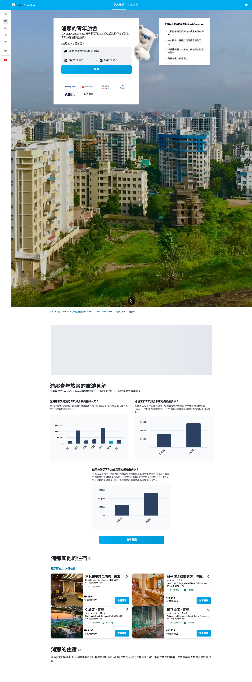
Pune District (101, 312)
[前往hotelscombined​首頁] (24, 4)
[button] (5, 5)
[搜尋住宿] (5, 21)
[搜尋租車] (5, 28)
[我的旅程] (5, 51)
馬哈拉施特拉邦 (79, 312)
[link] (131, 540)
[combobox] (73, 43)
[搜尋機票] (5, 15)
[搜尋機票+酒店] (5, 35)
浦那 (118, 312)
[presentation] (89, 558)
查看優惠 (121, 600)
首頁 (52, 312)
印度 (59, 312)
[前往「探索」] (5, 42)
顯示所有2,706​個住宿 (63, 568)
